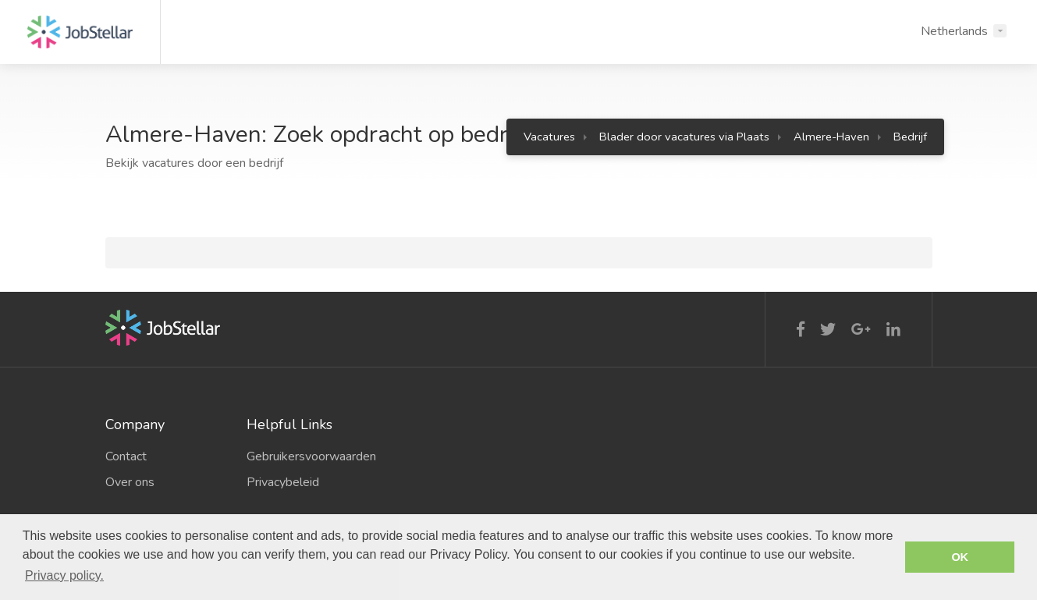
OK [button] (959, 557)
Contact (126, 456)
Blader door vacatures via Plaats (684, 136)
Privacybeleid (283, 482)
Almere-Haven (831, 136)
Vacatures (549, 136)
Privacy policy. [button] (64, 575)
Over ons (129, 482)
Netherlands (954, 31)
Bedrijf (910, 136)
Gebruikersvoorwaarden (306, 456)
